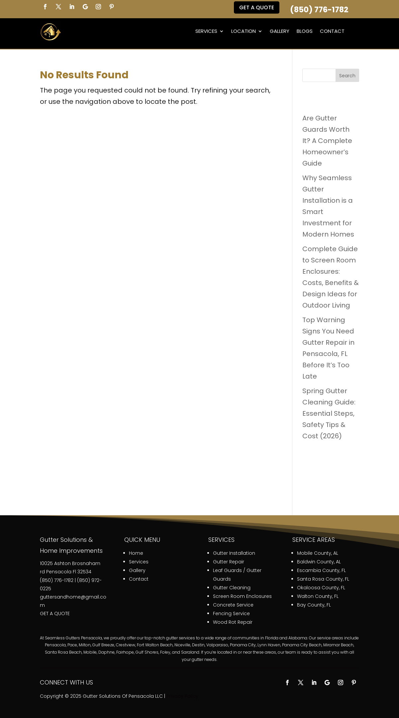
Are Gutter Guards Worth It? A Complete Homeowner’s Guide (327, 140)
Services (206, 31)
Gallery (279, 31)
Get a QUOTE (256, 7)
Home (136, 553)
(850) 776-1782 (319, 9)
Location (243, 31)
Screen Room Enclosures (242, 596)
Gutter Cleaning (231, 587)
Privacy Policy (182, 696)
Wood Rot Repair (232, 622)
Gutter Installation (234, 553)
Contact (332, 31)
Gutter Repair (228, 561)
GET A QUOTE (55, 613)
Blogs (305, 31)
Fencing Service (231, 613)
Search (347, 75)
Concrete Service (233, 605)
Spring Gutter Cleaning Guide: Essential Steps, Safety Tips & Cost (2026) (328, 413)
